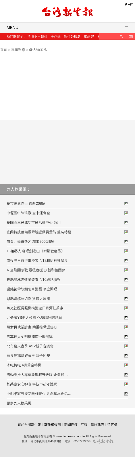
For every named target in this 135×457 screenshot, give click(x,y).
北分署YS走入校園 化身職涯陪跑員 (67, 318)
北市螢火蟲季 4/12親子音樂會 (67, 346)
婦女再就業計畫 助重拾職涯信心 (67, 327)
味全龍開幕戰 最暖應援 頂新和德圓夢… (67, 270)
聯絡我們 (97, 424)
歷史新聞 (130, 36)
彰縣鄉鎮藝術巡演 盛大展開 (67, 298)
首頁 (3, 50)
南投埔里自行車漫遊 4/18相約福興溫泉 (67, 260)
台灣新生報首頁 (67, 12)
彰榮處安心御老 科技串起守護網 (67, 384)
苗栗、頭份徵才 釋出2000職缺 (67, 241)
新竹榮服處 (72, 36)
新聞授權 (70, 424)
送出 (121, 36)
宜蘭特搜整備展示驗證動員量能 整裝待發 (67, 232)
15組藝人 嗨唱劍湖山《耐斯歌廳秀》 (67, 251)
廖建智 (89, 36)
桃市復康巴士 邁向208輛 (67, 203)
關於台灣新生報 (29, 424)
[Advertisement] (70, 77)
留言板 (112, 424)
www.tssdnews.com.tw (70, 436)
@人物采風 (38, 50)
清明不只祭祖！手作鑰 (44, 36)
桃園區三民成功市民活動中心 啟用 (67, 222)
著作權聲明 (52, 424)
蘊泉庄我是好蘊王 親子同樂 (67, 356)
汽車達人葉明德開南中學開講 (67, 337)
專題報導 (18, 50)
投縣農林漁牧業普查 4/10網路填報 (67, 279)
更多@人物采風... (21, 403)
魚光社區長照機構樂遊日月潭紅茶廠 (67, 308)
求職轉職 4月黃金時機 (67, 365)
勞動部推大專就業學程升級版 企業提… (67, 375)
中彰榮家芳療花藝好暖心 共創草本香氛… (67, 394)
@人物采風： (19, 189)
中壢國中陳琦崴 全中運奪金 (67, 213)
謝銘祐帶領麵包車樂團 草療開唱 (67, 289)
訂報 (84, 424)
